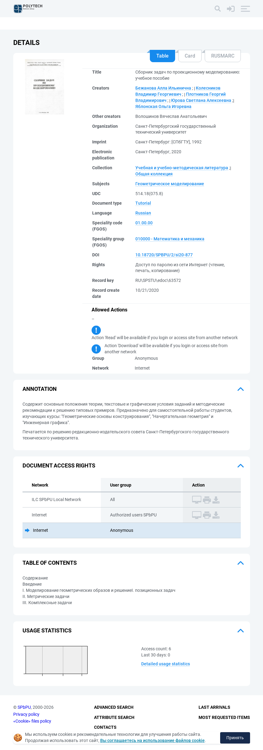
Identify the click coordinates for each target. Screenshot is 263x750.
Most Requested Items (224, 717)
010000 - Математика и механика (169, 238)
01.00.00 (144, 222)
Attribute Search (114, 717)
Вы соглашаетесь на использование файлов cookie (152, 740)
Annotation (40, 389)
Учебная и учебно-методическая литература (181, 167)
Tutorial (143, 203)
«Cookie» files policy (32, 721)
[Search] (218, 9)
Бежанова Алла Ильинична (163, 88)
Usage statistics (47, 630)
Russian (143, 213)
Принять (235, 737)
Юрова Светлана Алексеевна (201, 100)
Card (190, 56)
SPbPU (24, 707)
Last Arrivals (214, 707)
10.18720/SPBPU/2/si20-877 (164, 254)
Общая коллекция (154, 173)
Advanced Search (114, 707)
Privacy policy (26, 714)
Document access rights (59, 465)
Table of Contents (50, 562)
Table (162, 56)
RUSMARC (222, 56)
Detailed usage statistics (165, 663)
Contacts (105, 727)
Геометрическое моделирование (169, 183)
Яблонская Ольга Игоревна (163, 106)
